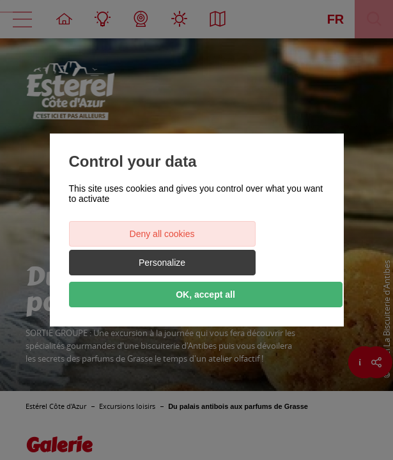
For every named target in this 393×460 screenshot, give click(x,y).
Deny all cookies (131, 248)
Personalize (260, 248)
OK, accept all (196, 280)
